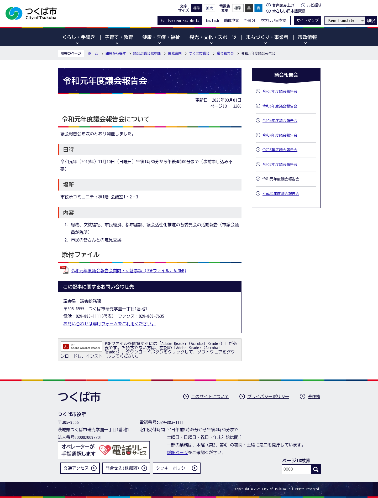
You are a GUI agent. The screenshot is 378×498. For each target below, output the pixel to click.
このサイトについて (210, 396)
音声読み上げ (283, 5)
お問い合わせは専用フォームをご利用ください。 (109, 324)
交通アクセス (76, 468)
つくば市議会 (199, 53)
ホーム (93, 53)
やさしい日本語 (273, 20)
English (212, 20)
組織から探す (116, 53)
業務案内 (175, 53)
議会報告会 (225, 53)
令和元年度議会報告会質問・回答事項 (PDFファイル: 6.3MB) (128, 271)
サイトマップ (307, 20)
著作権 (314, 396)
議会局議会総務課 (147, 53)
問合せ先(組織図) (122, 468)
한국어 (249, 20)
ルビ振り (314, 5)
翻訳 (370, 20)
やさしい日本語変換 (288, 11)
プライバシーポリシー (268, 396)
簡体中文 (231, 20)
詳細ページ (177, 452)
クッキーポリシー (173, 468)
